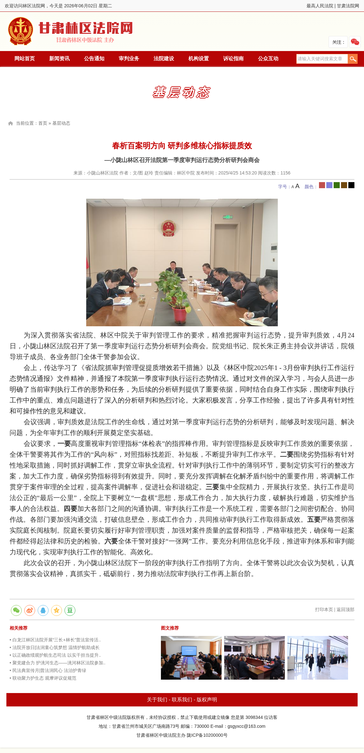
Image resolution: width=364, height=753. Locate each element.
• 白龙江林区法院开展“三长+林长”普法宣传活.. (55, 639)
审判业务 (129, 58)
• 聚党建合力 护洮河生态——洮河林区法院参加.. (57, 662)
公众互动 (268, 58)
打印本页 (324, 609)
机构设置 (198, 58)
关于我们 (157, 699)
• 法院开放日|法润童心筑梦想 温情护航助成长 (55, 647)
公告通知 (94, 58)
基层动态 (61, 123)
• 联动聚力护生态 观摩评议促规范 (43, 678)
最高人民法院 (320, 5)
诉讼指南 (233, 58)
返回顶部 (345, 609)
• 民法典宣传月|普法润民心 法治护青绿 (48, 670)
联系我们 (182, 699)
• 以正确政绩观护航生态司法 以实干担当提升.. (55, 655)
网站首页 (24, 58)
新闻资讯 (59, 58)
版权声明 (207, 699)
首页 (42, 123)
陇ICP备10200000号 (207, 735)
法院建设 (164, 58)
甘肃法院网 (348, 5)
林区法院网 (70, 31)
